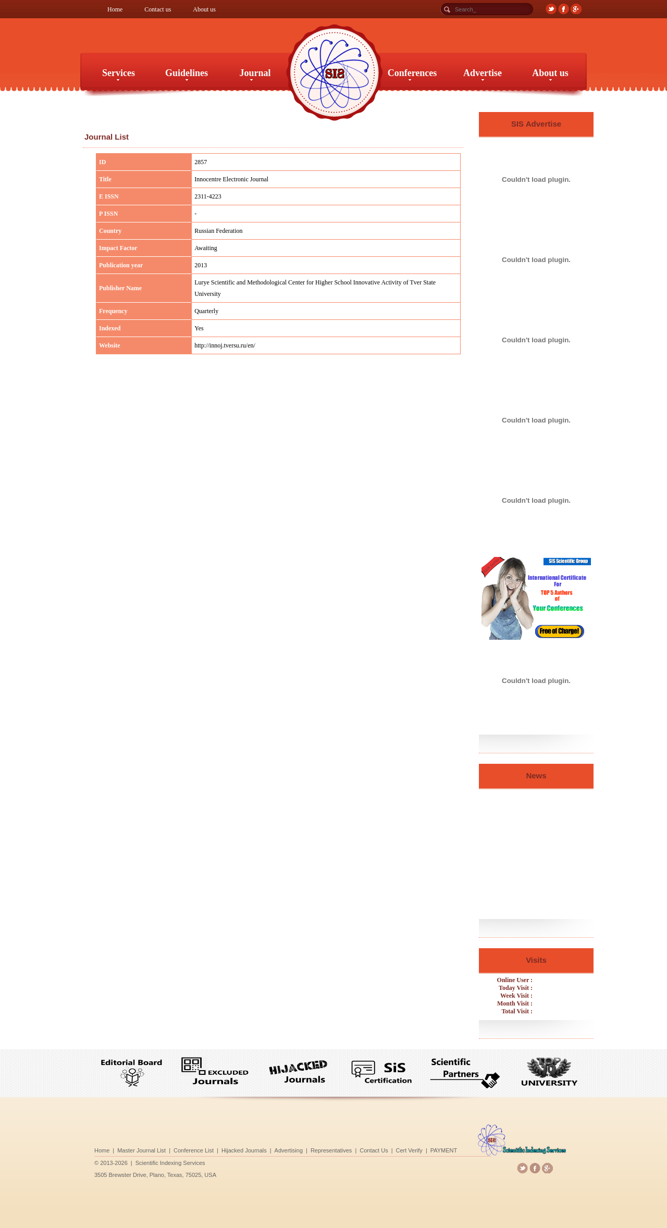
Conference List (234, 1149)
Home (114, 9)
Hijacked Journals (270, 1149)
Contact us (157, 9)
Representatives (332, 1149)
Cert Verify (386, 1149)
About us (204, 9)
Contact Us (362, 1149)
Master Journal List (198, 1149)
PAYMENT (411, 1149)
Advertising (302, 1149)
